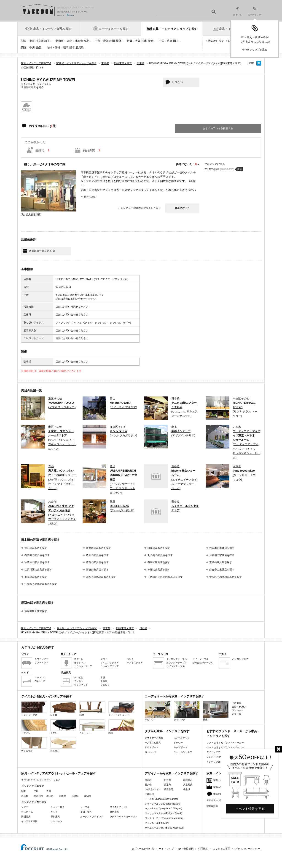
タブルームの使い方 (143, 848)
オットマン (80, 662)
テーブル (84, 807)
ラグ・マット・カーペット (123, 816)
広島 (169, 40)
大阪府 (62, 796)
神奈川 (39, 40)
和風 (121, 726)
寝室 (215, 711)
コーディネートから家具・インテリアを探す (174, 696)
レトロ (63, 708)
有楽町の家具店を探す (37, 555)
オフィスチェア (135, 662)
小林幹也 (149, 794)
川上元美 (187, 784)
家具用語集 (212, 806)
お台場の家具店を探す (221, 555)
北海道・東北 (64, 40)
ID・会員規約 (185, 848)
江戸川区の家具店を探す (38, 569)
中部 (97, 40)
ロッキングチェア (109, 666)
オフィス (236, 714)
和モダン (63, 744)
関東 (24, 40)
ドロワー (178, 742)
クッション (56, 821)
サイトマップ (166, 848)
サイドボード (151, 747)
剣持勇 (167, 780)
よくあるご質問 (221, 848)
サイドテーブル (201, 659)
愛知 (106, 40)
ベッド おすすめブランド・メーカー (225, 747)
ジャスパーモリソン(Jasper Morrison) (164, 818)
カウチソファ (41, 659)
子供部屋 (236, 703)
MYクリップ (254, 11)
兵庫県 (75, 796)
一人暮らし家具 (153, 742)
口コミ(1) (177, 82)
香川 (32, 47)
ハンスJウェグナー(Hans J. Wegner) (163, 808)
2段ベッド (40, 681)
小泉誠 (186, 789)
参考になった (182, 208)
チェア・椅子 (57, 807)
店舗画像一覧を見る (42, 250)
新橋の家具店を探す (97, 569)
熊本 (72, 47)
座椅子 (103, 659)
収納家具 (114, 811)
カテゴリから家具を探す (37, 647)
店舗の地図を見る (34, 87)
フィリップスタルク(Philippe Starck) (163, 813)
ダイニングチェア (109, 662)
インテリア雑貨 (29, 821)
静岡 (112, 40)
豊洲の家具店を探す (97, 555)
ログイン (237, 11)
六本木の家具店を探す (221, 547)
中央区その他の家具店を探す (225, 577)
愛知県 (87, 796)
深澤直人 (187, 780)
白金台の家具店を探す (221, 569)
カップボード (180, 747)
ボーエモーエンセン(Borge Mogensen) (164, 827)
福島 (86, 40)
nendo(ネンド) (152, 789)
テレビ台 (78, 677)
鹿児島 (79, 47)
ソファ (24, 807)
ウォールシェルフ (183, 752)
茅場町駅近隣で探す (35, 611)
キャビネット (81, 685)
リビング (157, 711)
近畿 (129, 40)
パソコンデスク (240, 659)
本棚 (102, 677)
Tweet (250, 62)
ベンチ (130, 659)
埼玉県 (49, 796)
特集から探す (216, 40)
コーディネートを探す (114, 29)
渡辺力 (167, 784)
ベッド (54, 811)
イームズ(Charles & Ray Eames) (161, 799)
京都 (150, 40)
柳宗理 (148, 780)
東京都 (24, 796)
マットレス (40, 677)
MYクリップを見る (256, 49)
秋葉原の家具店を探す (37, 562)
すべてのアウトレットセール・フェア (40, 780)
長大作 (148, 784)
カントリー (92, 726)
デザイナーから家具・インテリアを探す (171, 773)
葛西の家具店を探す (97, 562)
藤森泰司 (168, 789)
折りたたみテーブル (203, 662)
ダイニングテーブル (176, 659)
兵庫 (144, 40)
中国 (161, 40)
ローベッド (150, 752)
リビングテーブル (175, 666)
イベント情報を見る (250, 808)
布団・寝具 (86, 811)
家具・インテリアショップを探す (175, 29)
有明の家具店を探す (159, 562)
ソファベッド (41, 662)
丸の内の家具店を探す (160, 555)
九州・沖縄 (53, 47)
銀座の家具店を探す (159, 547)
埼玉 (47, 40)
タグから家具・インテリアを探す (167, 731)
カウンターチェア (83, 666)
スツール (78, 659)
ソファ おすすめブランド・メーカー (225, 742)
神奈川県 (38, 796)
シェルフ (105, 685)
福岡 (66, 47)
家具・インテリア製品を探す (52, 29)
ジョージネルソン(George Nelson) (162, 804)
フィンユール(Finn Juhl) (157, 823)
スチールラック (182, 738)
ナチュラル (34, 744)
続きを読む (90, 196)
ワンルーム (237, 710)
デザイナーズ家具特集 (218, 800)
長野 (118, 40)
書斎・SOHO (238, 706)
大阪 (137, 40)
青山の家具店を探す (35, 547)
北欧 (92, 708)
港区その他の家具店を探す (101, 577)
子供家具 (55, 816)
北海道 (79, 40)
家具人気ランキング (223, 787)
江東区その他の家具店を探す (40, 584)
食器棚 (103, 681)
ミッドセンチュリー (121, 708)
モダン (63, 726)
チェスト (78, 681)
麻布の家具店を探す (35, 577)
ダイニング (186, 711)
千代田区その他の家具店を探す (165, 577)
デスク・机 (27, 811)
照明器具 (25, 816)
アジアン (34, 726)
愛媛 (38, 47)
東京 (32, 40)
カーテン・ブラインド (91, 816)
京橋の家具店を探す (220, 562)
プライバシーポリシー (247, 848)
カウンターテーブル (176, 662)
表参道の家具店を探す (98, 547)
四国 (24, 47)
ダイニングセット (119, 807)
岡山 (176, 40)
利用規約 (203, 848)
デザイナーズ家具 (154, 738)
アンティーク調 (34, 708)
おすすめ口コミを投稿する (218, 128)
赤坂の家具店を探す (159, 569)
